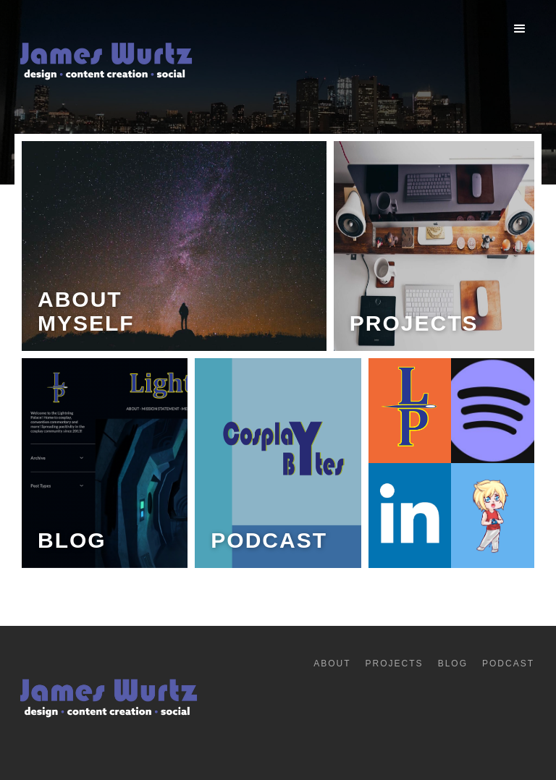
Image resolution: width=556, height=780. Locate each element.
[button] (520, 29)
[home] (104, 65)
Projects (395, 663)
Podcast (508, 663)
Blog (453, 663)
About (331, 663)
